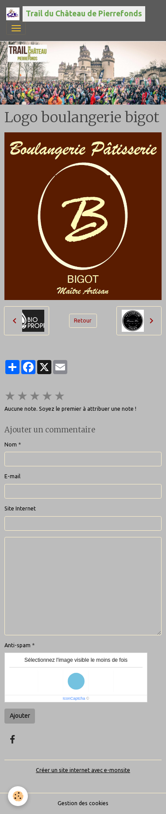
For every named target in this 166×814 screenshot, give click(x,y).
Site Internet (20, 508)
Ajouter (20, 715)
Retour (83, 320)
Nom (10, 444)
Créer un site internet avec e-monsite (83, 770)
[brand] (75, 14)
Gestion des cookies (83, 803)
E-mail (12, 476)
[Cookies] (18, 796)
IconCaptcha (74, 698)
